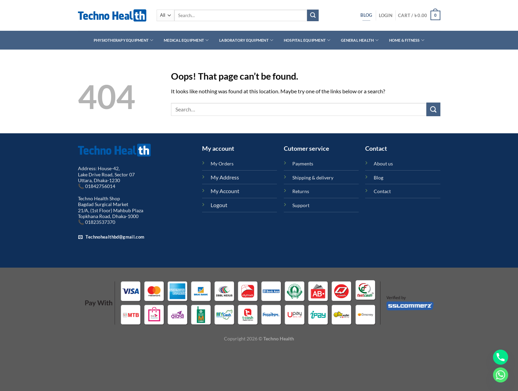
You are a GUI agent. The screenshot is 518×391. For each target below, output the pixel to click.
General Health (359, 40)
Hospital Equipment (307, 40)
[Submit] (313, 15)
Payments (302, 163)
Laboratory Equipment (246, 40)
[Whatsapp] (500, 374)
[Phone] (500, 357)
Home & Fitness (407, 40)
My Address (225, 177)
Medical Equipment (186, 40)
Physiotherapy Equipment (124, 40)
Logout (219, 205)
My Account (225, 191)
